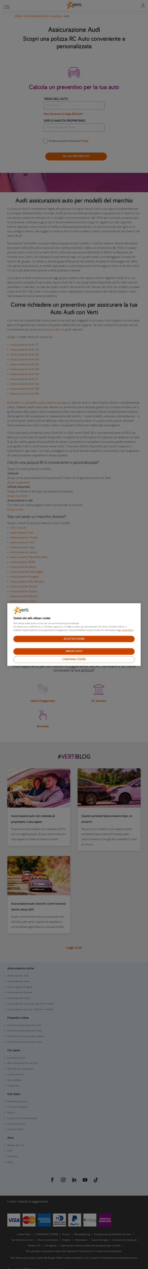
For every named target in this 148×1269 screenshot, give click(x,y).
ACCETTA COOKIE (74, 639)
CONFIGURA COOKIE (74, 659)
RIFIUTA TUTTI (74, 651)
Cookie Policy (127, 630)
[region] (73, 634)
